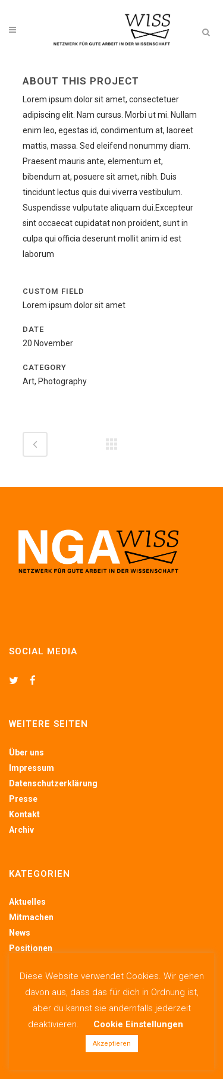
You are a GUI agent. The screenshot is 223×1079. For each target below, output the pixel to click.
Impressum (31, 768)
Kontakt (24, 814)
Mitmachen (31, 917)
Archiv (21, 830)
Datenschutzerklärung (53, 783)
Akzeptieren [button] (112, 1043)
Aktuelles (27, 902)
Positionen (30, 948)
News (19, 932)
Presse (23, 799)
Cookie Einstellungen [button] (138, 1024)
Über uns (26, 752)
